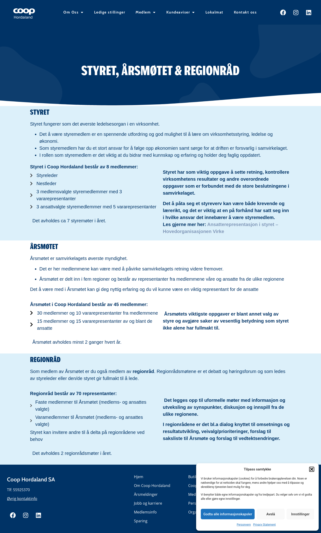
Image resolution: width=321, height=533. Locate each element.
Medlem (146, 12)
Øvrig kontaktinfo (22, 498)
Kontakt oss (245, 12)
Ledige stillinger (109, 12)
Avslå (270, 514)
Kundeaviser (180, 12)
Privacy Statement (264, 524)
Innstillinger (300, 514)
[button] (311, 469)
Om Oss (73, 12)
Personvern (244, 524)
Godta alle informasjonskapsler (227, 514)
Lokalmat (214, 12)
